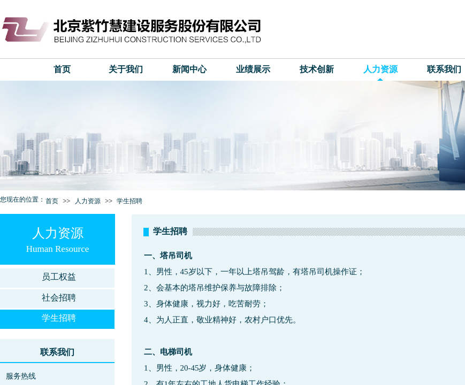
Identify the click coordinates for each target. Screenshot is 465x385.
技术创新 (317, 69)
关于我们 (126, 69)
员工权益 (59, 276)
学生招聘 (129, 201)
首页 (62, 69)
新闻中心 (189, 69)
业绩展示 (253, 69)
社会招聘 (59, 297)
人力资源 (380, 69)
